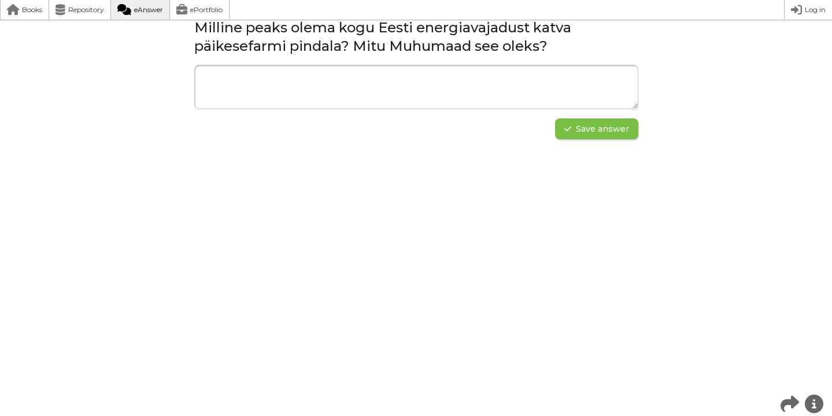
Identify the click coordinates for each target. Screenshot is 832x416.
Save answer (596, 129)
